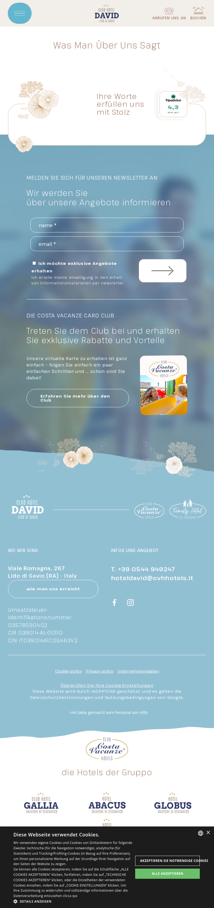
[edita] (143, 712)
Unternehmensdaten (138, 671)
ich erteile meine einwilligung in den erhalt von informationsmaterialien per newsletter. (78, 280)
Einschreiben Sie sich (162, 270)
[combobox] (200, 833)
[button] (73, 901)
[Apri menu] (20, 13)
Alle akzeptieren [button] (167, 873)
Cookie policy (68, 671)
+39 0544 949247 (146, 569)
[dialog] (107, 867)
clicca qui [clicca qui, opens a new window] (70, 896)
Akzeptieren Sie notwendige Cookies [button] (170, 860)
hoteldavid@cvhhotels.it (152, 578)
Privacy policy (99, 671)
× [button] (208, 833)
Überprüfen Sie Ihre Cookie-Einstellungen (107, 685)
